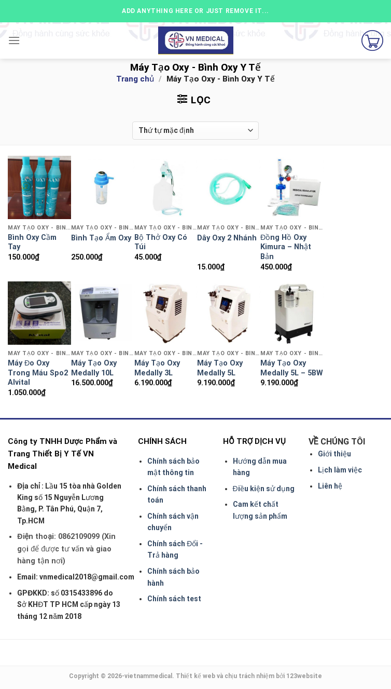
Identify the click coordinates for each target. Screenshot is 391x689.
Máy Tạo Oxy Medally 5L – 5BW (291, 368)
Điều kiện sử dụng (264, 488)
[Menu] (14, 40)
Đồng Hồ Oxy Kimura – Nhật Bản (285, 247)
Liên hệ (330, 486)
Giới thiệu (334, 454)
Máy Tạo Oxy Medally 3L (157, 368)
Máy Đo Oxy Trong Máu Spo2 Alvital (38, 373)
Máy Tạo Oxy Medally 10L (94, 368)
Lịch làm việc (340, 470)
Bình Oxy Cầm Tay (32, 242)
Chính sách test (174, 599)
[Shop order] (195, 130)
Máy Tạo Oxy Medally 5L (220, 368)
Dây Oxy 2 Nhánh (227, 238)
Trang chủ (135, 79)
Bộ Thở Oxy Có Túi (160, 242)
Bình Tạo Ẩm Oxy (101, 238)
